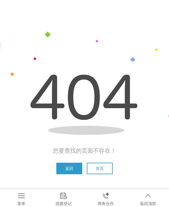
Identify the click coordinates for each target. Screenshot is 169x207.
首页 (100, 168)
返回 (69, 168)
